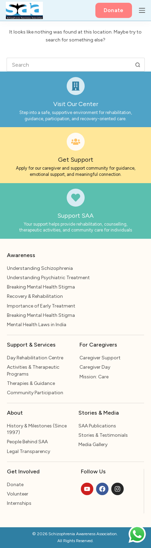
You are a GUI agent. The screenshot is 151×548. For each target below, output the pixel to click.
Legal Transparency (28, 451)
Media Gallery (92, 444)
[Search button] (138, 65)
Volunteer (17, 494)
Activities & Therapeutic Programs (33, 370)
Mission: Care (93, 377)
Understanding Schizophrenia (40, 268)
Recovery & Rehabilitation (35, 296)
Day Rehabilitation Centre (35, 358)
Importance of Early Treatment (41, 306)
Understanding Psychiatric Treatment (48, 278)
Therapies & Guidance (31, 383)
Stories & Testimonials (103, 435)
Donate (114, 10)
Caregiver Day (94, 367)
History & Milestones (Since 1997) (37, 429)
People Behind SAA (27, 442)
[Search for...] (69, 65)
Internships (19, 503)
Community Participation (35, 393)
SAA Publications (97, 426)
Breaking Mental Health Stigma (41, 287)
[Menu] (142, 10)
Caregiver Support (100, 358)
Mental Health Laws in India (36, 325)
